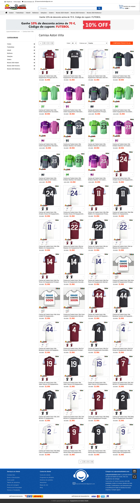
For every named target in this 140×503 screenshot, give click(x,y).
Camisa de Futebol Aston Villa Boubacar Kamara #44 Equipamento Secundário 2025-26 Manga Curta (123, 316)
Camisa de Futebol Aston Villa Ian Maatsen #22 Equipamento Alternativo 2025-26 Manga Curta (122, 248)
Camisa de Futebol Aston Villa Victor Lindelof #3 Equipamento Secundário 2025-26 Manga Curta (49, 316)
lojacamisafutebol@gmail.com (44, 1)
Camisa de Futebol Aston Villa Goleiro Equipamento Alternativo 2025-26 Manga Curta (72, 111)
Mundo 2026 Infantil (13, 62)
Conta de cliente (45, 475)
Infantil (9, 50)
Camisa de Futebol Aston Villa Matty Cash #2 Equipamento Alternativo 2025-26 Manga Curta (49, 452)
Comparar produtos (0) (121, 43)
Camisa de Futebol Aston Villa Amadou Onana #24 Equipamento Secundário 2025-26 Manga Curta (49, 214)
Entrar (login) (17, 1)
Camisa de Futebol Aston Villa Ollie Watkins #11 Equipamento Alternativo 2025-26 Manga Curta (49, 248)
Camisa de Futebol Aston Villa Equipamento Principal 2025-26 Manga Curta (48, 77)
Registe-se (9, 1)
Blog (41, 487)
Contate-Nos (11, 475)
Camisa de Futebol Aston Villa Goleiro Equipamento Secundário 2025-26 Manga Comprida (122, 111)
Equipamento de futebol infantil (79, 501)
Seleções (9, 56)
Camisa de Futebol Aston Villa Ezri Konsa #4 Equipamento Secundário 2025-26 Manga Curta (98, 350)
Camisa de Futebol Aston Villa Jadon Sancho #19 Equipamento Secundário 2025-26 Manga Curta (73, 384)
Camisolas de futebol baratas (115, 481)
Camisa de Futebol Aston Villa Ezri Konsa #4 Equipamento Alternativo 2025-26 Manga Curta (123, 350)
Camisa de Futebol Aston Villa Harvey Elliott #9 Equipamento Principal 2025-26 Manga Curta (72, 452)
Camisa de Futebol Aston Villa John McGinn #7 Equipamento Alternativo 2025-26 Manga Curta (73, 418)
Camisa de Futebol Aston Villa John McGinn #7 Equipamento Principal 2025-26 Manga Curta (123, 384)
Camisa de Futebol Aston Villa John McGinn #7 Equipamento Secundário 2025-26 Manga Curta (49, 418)
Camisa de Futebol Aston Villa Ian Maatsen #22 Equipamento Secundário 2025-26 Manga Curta (98, 248)
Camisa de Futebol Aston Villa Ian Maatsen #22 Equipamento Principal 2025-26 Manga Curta (74, 248)
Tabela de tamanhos (13, 482)
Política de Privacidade (14, 487)
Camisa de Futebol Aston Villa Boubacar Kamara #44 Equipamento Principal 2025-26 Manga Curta (98, 316)
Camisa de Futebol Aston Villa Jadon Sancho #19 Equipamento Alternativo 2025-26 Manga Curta (97, 384)
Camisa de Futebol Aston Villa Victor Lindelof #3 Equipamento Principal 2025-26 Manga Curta (123, 282)
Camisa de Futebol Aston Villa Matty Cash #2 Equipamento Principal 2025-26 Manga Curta (98, 418)
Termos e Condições (13, 490)
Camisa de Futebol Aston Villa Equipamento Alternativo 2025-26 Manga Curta (97, 77)
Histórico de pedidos (46, 480)
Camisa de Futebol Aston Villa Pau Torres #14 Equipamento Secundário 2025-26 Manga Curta (74, 282)
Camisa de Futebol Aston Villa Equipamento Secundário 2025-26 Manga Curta (73, 77)
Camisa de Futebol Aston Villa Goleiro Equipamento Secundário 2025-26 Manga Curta (48, 111)
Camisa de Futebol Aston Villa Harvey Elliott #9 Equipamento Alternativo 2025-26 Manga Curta (122, 452)
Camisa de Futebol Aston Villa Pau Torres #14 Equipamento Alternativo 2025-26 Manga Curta (98, 282)
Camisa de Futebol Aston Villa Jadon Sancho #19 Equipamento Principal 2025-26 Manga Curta (48, 384)
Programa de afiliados (47, 477)
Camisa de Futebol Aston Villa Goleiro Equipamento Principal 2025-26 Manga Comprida (97, 111)
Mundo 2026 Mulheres (13, 69)
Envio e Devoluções (13, 477)
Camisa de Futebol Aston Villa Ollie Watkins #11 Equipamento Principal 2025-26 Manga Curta (98, 214)
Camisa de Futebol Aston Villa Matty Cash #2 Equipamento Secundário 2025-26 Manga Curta (123, 418)
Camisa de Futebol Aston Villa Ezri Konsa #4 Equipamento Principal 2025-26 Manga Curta (73, 350)
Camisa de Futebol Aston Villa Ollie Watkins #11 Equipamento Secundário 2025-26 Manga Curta (123, 214)
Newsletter (43, 482)
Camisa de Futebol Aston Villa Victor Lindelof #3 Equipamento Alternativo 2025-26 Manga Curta (74, 316)
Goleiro (9, 59)
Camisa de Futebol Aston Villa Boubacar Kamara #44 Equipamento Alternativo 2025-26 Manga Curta (49, 350)
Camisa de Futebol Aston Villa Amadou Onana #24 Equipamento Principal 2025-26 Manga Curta (122, 179)
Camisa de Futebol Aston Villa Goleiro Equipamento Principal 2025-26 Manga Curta (121, 77)
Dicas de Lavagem (13, 485)
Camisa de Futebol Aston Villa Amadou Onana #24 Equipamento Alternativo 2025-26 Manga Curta (73, 214)
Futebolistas (10, 47)
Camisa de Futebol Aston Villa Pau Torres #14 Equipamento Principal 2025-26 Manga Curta (49, 282)
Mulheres (9, 53)
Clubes (9, 44)
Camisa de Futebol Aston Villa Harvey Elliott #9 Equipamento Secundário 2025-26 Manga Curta (98, 452)
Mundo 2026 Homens (13, 66)
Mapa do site (44, 485)
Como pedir (10, 480)
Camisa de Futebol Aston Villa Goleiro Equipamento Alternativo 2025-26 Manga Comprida (48, 145)
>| (52, 43)
